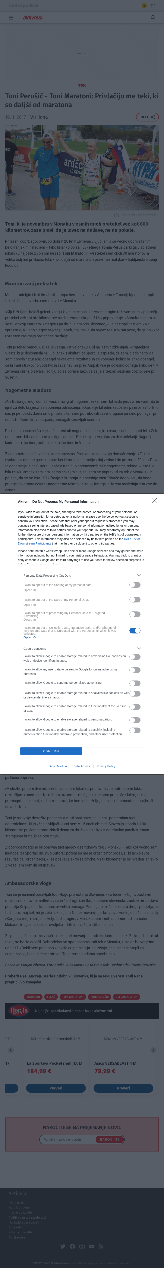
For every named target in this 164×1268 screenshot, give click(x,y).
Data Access (81, 766)
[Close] (156, 502)
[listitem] (82, 575)
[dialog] (82, 634)
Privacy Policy (106, 766)
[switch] (135, 585)
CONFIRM (51, 751)
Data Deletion (58, 766)
